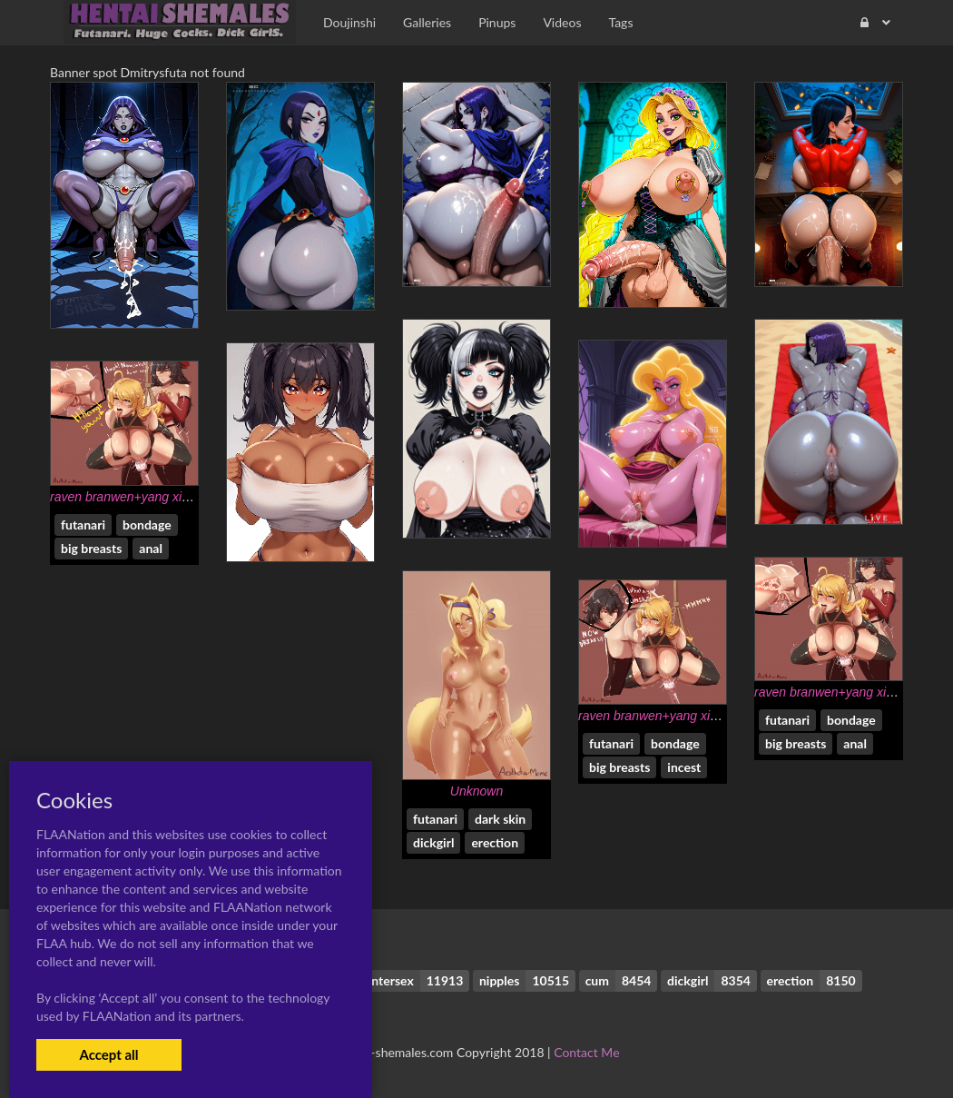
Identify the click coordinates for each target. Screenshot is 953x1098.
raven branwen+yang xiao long (136, 497)
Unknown (476, 791)
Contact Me (586, 1052)
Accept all (108, 1054)
